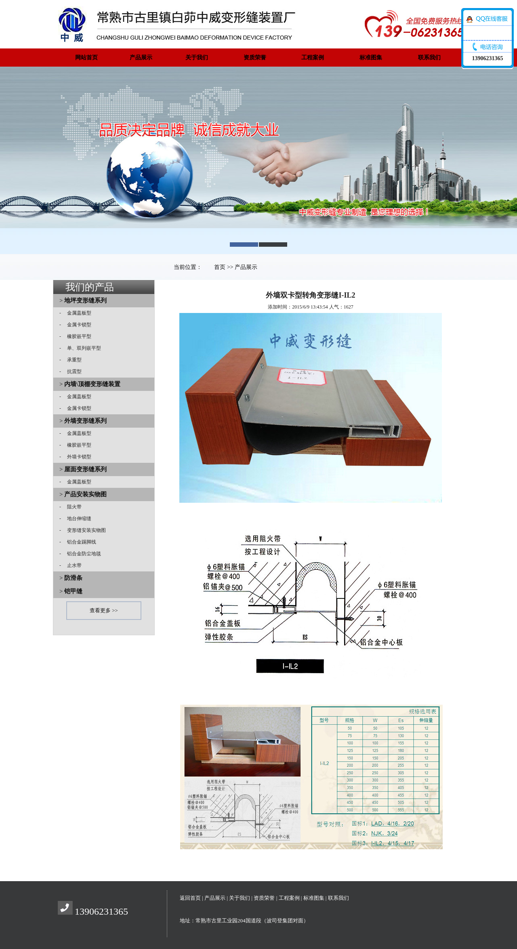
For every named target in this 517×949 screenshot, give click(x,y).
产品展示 (141, 58)
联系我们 (429, 58)
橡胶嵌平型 (76, 336)
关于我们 (196, 58)
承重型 (72, 360)
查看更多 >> (104, 610)
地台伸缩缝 (76, 518)
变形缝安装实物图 (84, 530)
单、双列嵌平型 (81, 348)
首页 (219, 267)
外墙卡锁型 (76, 457)
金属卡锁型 (76, 325)
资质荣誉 (255, 58)
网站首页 (86, 58)
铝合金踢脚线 (79, 542)
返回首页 (190, 898)
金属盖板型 (76, 313)
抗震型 (72, 371)
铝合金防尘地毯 (81, 553)
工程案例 (312, 58)
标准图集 (370, 58)
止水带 (72, 565)
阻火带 (72, 507)
